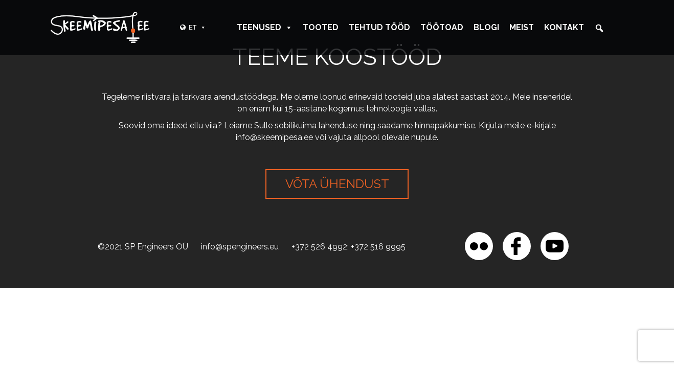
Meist (521, 27)
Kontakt (564, 27)
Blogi (486, 27)
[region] (132, 294)
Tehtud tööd (379, 27)
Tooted (321, 27)
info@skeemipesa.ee (274, 137)
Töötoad (441, 27)
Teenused (265, 27)
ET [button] (197, 27)
